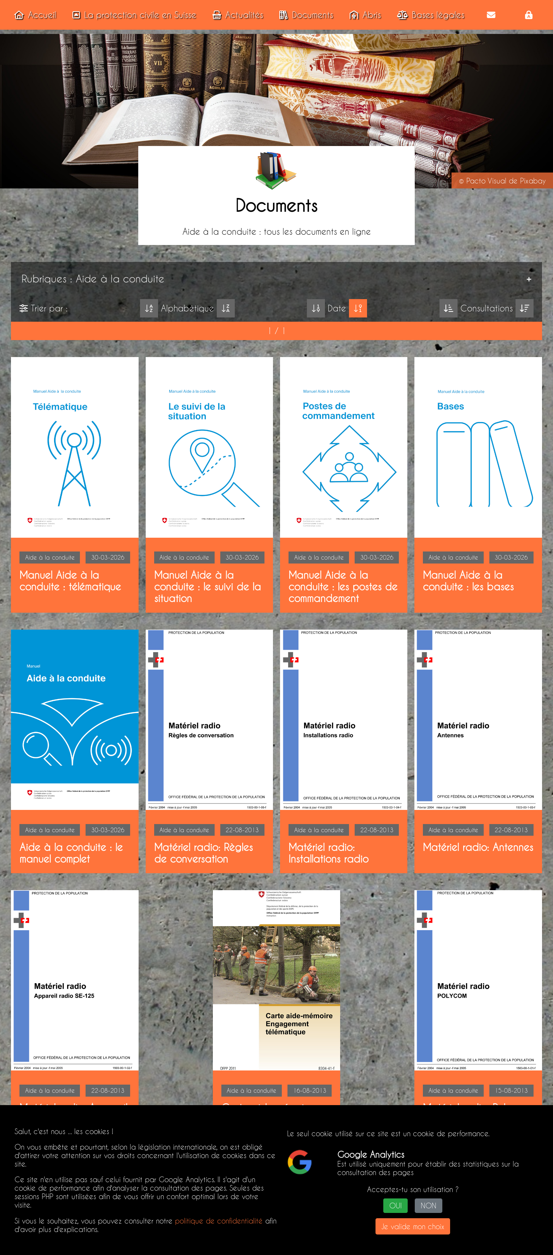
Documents (304, 15)
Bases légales (428, 15)
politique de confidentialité (219, 1220)
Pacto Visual (486, 180)
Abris (363, 15)
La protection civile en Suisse (132, 15)
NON (428, 1206)
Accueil (33, 15)
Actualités (235, 15)
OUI (395, 1206)
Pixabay (533, 180)
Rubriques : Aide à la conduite (95, 279)
